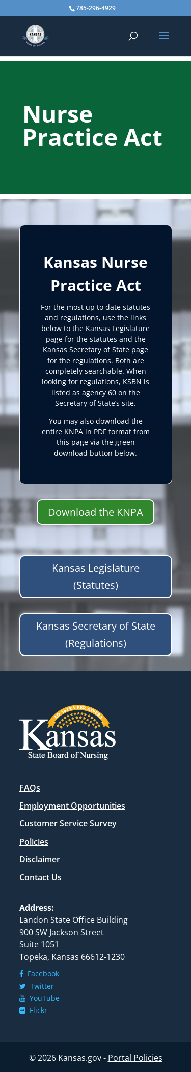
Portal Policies (135, 1057)
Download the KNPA (95, 512)
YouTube (39, 998)
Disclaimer (39, 859)
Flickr (33, 1010)
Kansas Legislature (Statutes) (96, 576)
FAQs (29, 787)
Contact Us (40, 877)
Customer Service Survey (68, 823)
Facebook (39, 973)
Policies (33, 841)
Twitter (36, 986)
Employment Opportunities (72, 805)
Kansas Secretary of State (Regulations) (95, 634)
